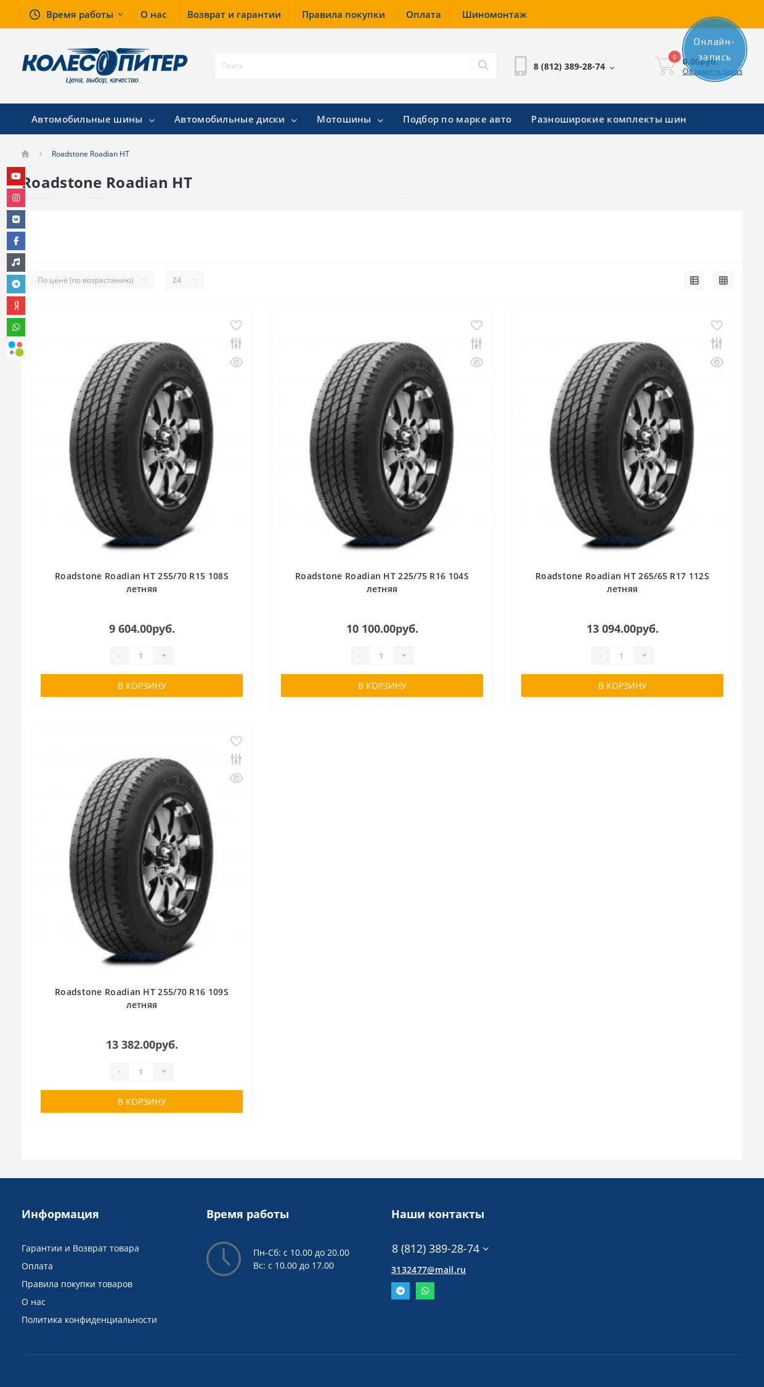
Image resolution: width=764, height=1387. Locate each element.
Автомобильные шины (93, 119)
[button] (76, 14)
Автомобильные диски (235, 119)
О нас (34, 1302)
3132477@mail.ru (428, 1269)
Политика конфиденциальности (89, 1319)
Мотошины (350, 119)
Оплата (37, 1266)
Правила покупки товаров (77, 1284)
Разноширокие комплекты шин (608, 119)
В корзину (142, 685)
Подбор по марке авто (457, 119)
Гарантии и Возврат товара (80, 1248)
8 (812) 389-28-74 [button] (440, 1249)
